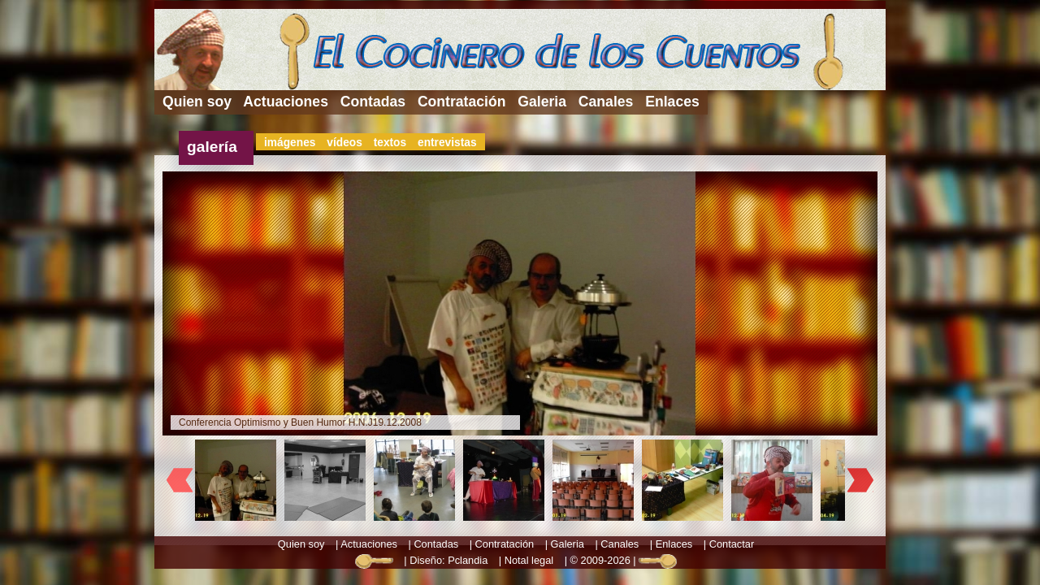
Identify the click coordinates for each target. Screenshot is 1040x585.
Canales (605, 101)
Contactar (731, 544)
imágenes (289, 142)
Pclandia (468, 560)
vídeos (344, 142)
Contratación (462, 101)
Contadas (372, 101)
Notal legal (529, 560)
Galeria (542, 101)
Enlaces (672, 101)
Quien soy (197, 101)
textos (390, 142)
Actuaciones (285, 101)
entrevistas (447, 142)
